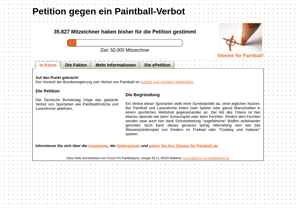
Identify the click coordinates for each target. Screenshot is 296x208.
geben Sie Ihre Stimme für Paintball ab (183, 146)
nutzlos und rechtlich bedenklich (166, 82)
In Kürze (48, 65)
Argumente (98, 146)
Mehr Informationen (116, 65)
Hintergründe (128, 146)
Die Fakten (76, 65)
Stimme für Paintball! (240, 53)
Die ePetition (158, 65)
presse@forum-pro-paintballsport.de (206, 158)
